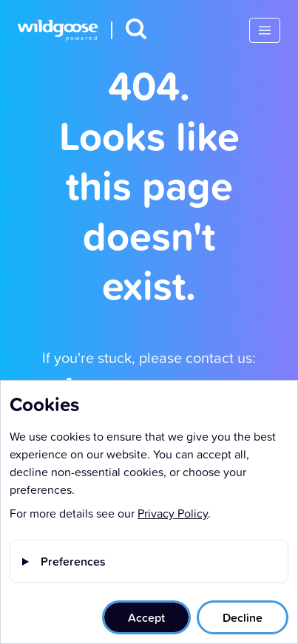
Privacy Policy (173, 513)
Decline (243, 617)
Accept (146, 617)
